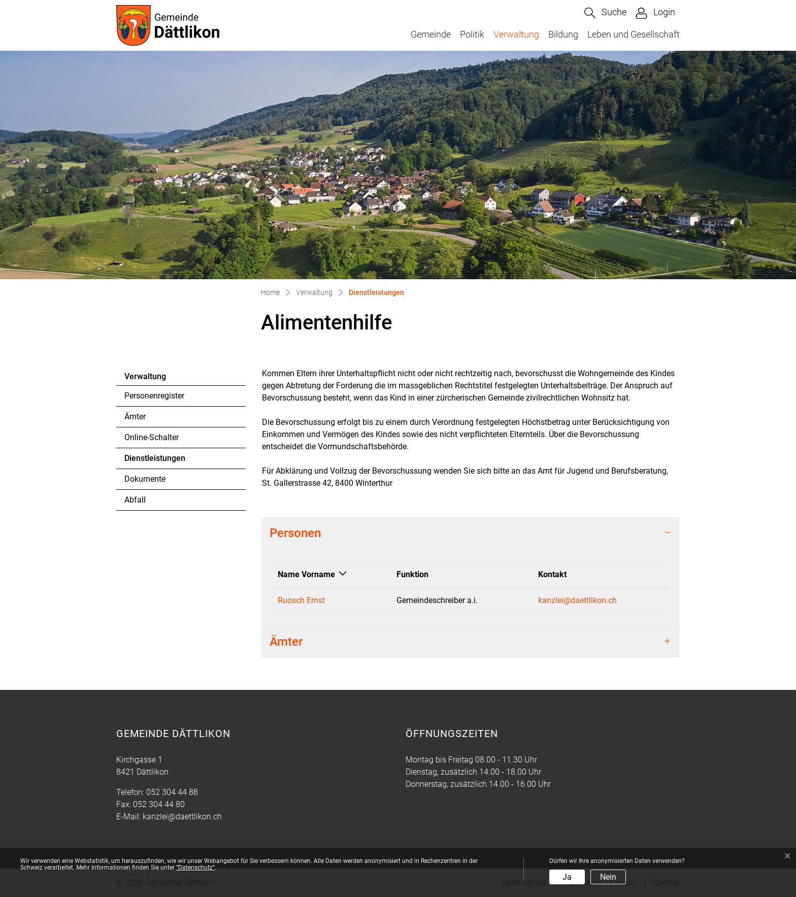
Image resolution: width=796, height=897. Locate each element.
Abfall (135, 500)
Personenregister (154, 396)
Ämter (135, 416)
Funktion (412, 574)
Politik (472, 34)
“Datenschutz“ (195, 867)
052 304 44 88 (172, 792)
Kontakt (552, 574)
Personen (295, 533)
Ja (567, 877)
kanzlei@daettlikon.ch (577, 600)
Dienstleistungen (154, 461)
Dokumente (144, 479)
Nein (608, 877)
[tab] (470, 533)
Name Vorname (306, 574)
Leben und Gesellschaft (633, 34)
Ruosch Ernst (301, 600)
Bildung (563, 34)
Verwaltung (516, 34)
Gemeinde (431, 34)
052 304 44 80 (159, 804)
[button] (605, 13)
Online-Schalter (151, 437)
